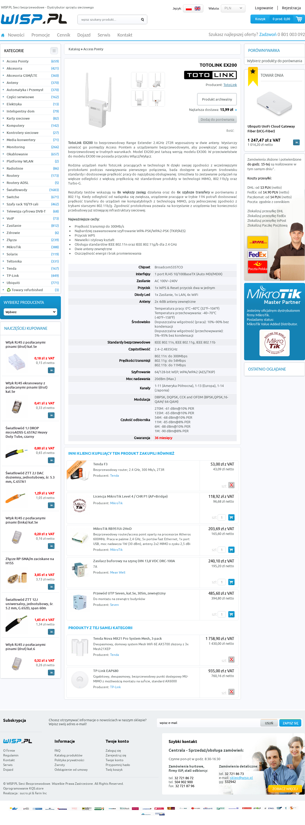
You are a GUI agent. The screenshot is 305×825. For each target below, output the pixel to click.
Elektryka (33, 104)
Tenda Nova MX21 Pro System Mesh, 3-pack (127, 638)
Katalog (74, 49)
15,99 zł (226, 109)
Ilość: (230, 130)
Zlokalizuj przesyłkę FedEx (267, 216)
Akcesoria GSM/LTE (33, 75)
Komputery (33, 125)
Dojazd (84, 35)
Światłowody (33, 190)
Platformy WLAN (33, 161)
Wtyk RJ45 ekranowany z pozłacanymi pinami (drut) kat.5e (26, 387)
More (51, 370)
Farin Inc (41, 793)
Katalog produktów (68, 755)
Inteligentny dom (33, 111)
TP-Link (33, 275)
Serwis (104, 35)
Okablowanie (33, 154)
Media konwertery (33, 140)
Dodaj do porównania (217, 119)
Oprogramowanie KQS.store (23, 788)
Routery (33, 175)
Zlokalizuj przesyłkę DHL (265, 211)
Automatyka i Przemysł (33, 90)
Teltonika (33, 261)
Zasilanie (33, 225)
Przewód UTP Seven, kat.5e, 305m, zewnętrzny (129, 593)
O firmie (9, 750)
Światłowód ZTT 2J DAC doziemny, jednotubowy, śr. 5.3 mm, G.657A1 (30, 477)
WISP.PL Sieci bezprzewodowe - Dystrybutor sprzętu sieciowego (47, 7)
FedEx (257, 254)
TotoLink (230, 85)
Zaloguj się (113, 750)
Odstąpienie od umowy (71, 770)
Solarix (33, 254)
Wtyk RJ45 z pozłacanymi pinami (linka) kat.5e (26, 520)
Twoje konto (114, 760)
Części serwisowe (33, 97)
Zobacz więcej (285, 789)
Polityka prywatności (69, 760)
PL (189, 8)
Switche (33, 197)
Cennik (63, 35)
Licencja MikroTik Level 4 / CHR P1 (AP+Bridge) (130, 496)
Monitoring (33, 147)
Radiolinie (33, 168)
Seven (114, 605)
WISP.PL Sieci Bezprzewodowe (28, 784)
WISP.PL (34, 18)
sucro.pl (25, 793)
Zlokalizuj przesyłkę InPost (267, 220)
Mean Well (117, 572)
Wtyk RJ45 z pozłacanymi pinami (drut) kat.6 (26, 646)
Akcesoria (33, 68)
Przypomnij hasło (118, 765)
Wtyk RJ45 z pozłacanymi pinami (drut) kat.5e (26, 344)
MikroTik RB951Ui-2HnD (112, 528)
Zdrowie (33, 233)
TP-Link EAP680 (105, 671)
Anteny (33, 82)
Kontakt (125, 35)
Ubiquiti (33, 283)
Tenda (33, 268)
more (296, 142)
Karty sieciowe (33, 118)
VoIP (33, 218)
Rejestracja (291, 8)
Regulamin (11, 755)
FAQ (57, 750)
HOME (3, 35)
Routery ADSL (33, 183)
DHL (258, 242)
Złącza (33, 240)
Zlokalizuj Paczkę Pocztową (268, 225)
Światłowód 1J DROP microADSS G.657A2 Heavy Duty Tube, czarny (26, 432)
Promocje (41, 35)
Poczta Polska (257, 267)
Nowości (16, 35)
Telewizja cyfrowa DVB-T (33, 211)
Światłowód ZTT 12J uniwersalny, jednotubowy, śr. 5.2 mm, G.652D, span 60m (29, 603)
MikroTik (33, 247)
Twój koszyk (114, 770)
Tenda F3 (100, 464)
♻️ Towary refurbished (33, 290)
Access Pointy (33, 61)
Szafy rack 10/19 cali (33, 204)
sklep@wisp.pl (241, 778)
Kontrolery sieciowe (33, 132)
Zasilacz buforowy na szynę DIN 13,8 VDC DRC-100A (134, 561)
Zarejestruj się (116, 755)
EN (197, 8)
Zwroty (60, 765)
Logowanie (264, 8)
